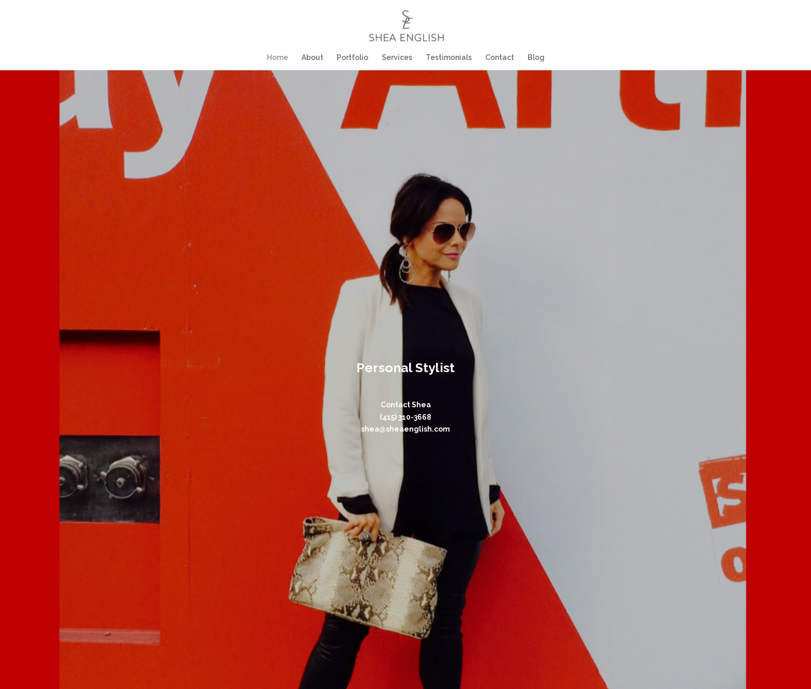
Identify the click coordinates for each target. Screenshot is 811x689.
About (313, 58)
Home (279, 58)
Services (397, 58)
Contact (498, 58)
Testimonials (448, 58)
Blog (534, 58)
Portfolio (353, 58)
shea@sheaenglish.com (405, 429)
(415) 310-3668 (405, 417)
